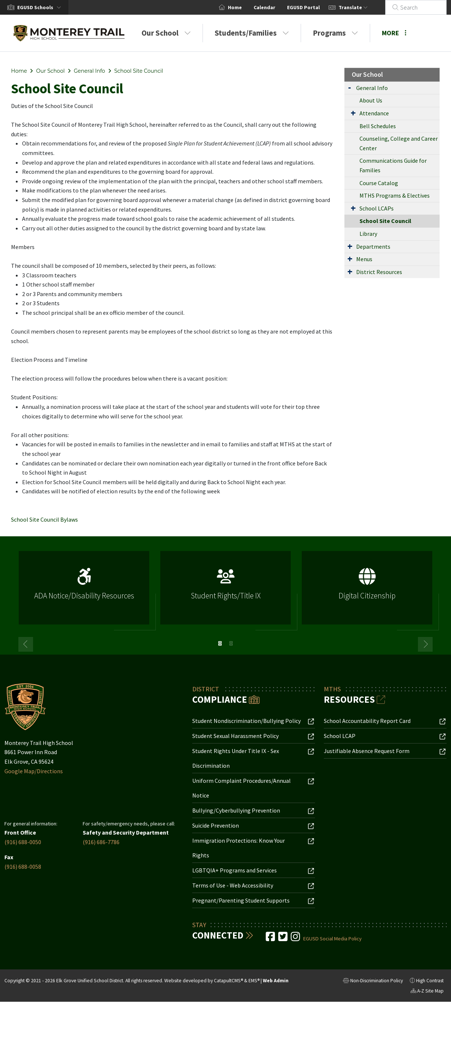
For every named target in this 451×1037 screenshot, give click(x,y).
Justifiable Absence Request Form (366, 751)
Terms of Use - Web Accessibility (232, 885)
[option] (84, 591)
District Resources (379, 272)
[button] (40, 7)
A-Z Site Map (427, 992)
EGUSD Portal (312, 7)
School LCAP (339, 735)
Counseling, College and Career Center (398, 143)
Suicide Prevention (215, 825)
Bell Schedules (377, 126)
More (394, 33)
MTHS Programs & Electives (394, 195)
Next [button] (425, 644)
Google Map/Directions (33, 771)
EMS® (253, 980)
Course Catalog (378, 183)
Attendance (374, 113)
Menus (364, 259)
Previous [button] (25, 644)
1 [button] (220, 643)
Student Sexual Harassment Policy (235, 735)
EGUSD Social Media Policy (332, 938)
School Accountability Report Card (367, 720)
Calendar (273, 7)
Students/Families (252, 33)
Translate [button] (361, 7)
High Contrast (430, 980)
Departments (373, 246)
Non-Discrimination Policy (373, 981)
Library (368, 233)
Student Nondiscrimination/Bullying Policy (246, 720)
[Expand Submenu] (349, 87)
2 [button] (231, 643)
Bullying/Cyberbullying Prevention (236, 810)
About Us (370, 100)
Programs (335, 33)
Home (244, 7)
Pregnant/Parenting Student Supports (241, 900)
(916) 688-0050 (22, 842)
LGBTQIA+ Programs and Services (234, 870)
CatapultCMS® (228, 980)
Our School (166, 33)
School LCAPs (376, 208)
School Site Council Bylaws (44, 519)
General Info (89, 71)
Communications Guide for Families (393, 165)
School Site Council (138, 71)
